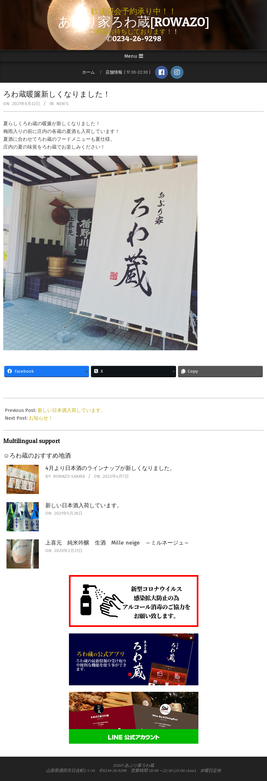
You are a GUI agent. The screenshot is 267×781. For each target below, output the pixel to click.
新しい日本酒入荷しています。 (72, 410)
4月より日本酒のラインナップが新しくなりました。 (110, 468)
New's (62, 103)
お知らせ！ (41, 418)
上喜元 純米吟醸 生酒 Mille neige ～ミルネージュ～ (117, 542)
